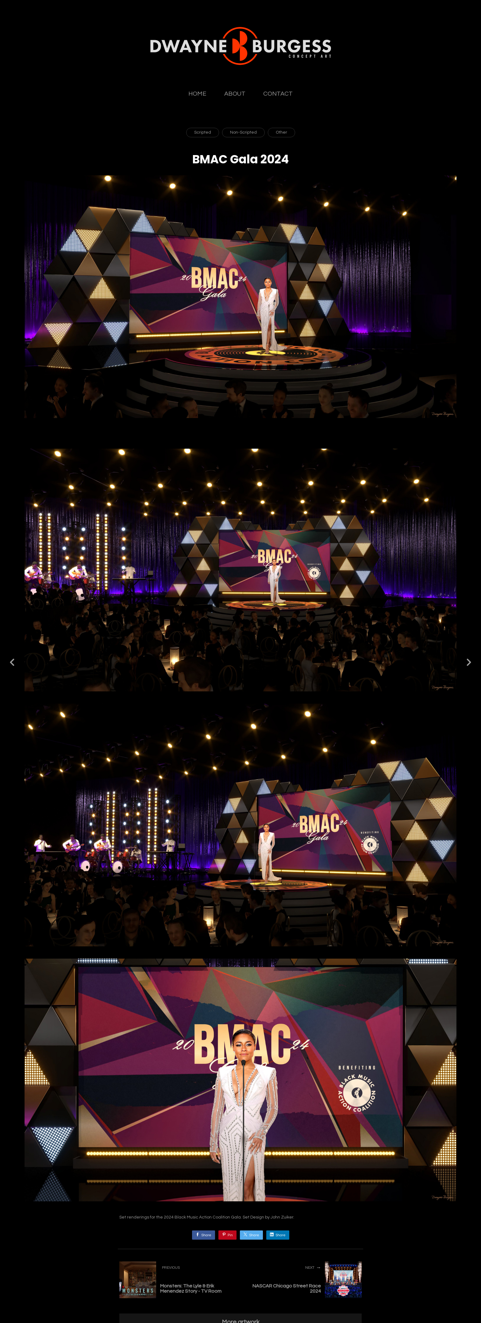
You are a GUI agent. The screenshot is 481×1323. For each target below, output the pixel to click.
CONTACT (278, 94)
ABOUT (234, 94)
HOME (197, 94)
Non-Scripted (243, 132)
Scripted (202, 132)
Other (281, 132)
